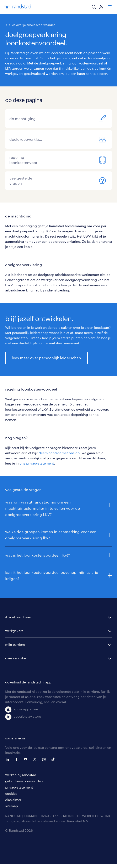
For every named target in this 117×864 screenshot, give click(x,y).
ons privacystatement (37, 463)
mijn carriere (15, 644)
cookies (11, 793)
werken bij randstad (20, 775)
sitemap (11, 806)
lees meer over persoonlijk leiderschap (46, 358)
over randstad (16, 658)
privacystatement (19, 787)
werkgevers (14, 631)
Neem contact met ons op (59, 453)
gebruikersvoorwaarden (24, 781)
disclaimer (13, 800)
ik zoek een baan (18, 617)
